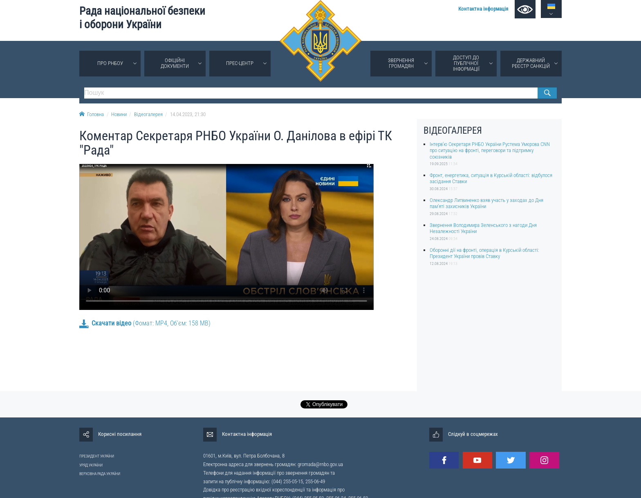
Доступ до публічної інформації (466, 63)
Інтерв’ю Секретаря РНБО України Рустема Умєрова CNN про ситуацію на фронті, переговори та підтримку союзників (490, 150)
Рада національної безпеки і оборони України (142, 17)
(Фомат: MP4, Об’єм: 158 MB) (145, 323)
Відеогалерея (148, 114)
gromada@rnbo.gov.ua (320, 464)
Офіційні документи (175, 63)
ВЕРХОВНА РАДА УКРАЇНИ (99, 473)
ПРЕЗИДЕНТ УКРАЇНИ (96, 456)
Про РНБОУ (110, 63)
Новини (119, 114)
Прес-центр (239, 63)
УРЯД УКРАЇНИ (91, 465)
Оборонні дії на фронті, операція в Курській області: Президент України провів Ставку (484, 253)
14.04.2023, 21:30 (188, 114)
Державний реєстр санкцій (531, 63)
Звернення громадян (401, 63)
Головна (91, 114)
